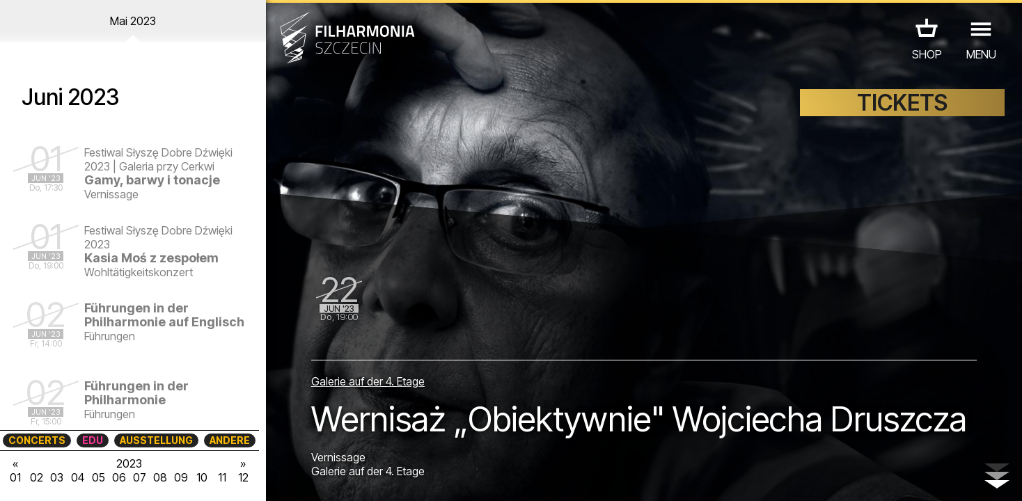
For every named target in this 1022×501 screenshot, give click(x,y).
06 (119, 477)
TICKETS (902, 102)
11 (222, 477)
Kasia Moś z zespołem (151, 257)
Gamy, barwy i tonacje (152, 180)
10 (201, 477)
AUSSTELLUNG (156, 440)
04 (77, 477)
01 (15, 477)
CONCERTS (36, 440)
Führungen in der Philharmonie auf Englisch (164, 315)
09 (181, 477)
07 (139, 477)
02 (36, 477)
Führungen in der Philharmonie (136, 393)
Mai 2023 (133, 21)
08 (160, 477)
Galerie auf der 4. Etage (368, 381)
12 (243, 477)
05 (98, 477)
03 (56, 477)
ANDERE (230, 440)
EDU (92, 440)
